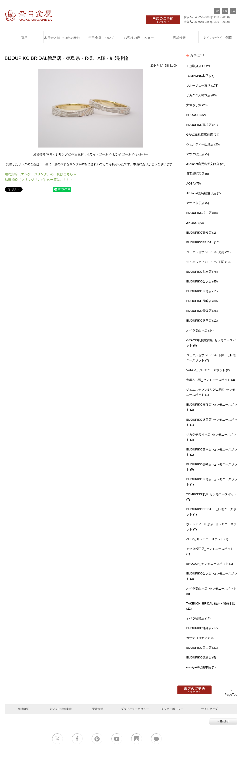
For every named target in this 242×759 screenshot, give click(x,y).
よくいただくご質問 (217, 37)
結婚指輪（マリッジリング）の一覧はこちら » (39, 179)
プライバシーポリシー (135, 709)
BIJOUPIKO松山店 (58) (202, 213)
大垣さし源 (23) (197, 105)
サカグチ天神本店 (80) (201, 95)
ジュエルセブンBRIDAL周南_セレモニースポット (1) (210, 392)
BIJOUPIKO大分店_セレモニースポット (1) (211, 481)
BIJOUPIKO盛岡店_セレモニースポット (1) (211, 422)
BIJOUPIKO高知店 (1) (201, 232)
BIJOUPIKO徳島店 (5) (201, 657)
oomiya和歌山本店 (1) (200, 667)
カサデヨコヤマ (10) (200, 638)
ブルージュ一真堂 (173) (202, 85)
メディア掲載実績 (60, 709)
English (223, 721)
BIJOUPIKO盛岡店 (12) (202, 320)
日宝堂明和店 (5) (197, 173)
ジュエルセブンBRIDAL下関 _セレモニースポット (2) (211, 357)
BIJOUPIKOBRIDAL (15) (202, 242)
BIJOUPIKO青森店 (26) (202, 310)
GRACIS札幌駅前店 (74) (202, 134)
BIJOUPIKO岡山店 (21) (202, 647)
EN (225, 11)
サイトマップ (209, 709)
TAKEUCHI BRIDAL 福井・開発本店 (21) (210, 606)
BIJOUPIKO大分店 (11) (202, 291)
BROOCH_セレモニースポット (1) (209, 563)
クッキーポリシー (172, 709)
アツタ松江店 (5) (197, 154)
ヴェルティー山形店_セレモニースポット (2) (211, 526)
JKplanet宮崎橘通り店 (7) (203, 193)
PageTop (231, 692)
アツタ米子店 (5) (197, 203)
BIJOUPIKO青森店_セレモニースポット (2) (211, 407)
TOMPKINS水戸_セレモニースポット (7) (211, 497)
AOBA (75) (193, 183)
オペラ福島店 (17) (198, 618)
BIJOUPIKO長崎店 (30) (202, 301)
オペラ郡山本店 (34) (200, 330)
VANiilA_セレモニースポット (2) (208, 370)
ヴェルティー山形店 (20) (203, 144)
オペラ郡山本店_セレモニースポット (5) (211, 591)
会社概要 (23, 709)
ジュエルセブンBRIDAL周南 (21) (208, 252)
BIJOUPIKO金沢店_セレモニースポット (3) (211, 576)
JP (217, 11)
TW (233, 11)
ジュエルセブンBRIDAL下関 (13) (208, 262)
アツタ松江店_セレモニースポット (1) (209, 551)
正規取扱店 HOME (198, 66)
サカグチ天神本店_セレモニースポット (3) (211, 437)
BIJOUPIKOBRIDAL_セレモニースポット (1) (211, 511)
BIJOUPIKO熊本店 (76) (202, 271)
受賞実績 (97, 709)
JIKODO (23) (195, 223)
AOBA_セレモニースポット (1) (207, 539)
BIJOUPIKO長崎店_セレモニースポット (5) (211, 467)
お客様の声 (140, 37)
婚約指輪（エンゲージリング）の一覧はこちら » (40, 174)
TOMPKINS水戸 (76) (200, 75)
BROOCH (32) (196, 115)
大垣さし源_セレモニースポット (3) (210, 380)
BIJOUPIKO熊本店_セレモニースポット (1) (211, 452)
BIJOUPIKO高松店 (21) (202, 125)
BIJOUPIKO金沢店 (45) (202, 281)
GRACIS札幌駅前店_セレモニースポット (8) (211, 343)
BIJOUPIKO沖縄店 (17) (202, 628)
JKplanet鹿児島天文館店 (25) (205, 164)
